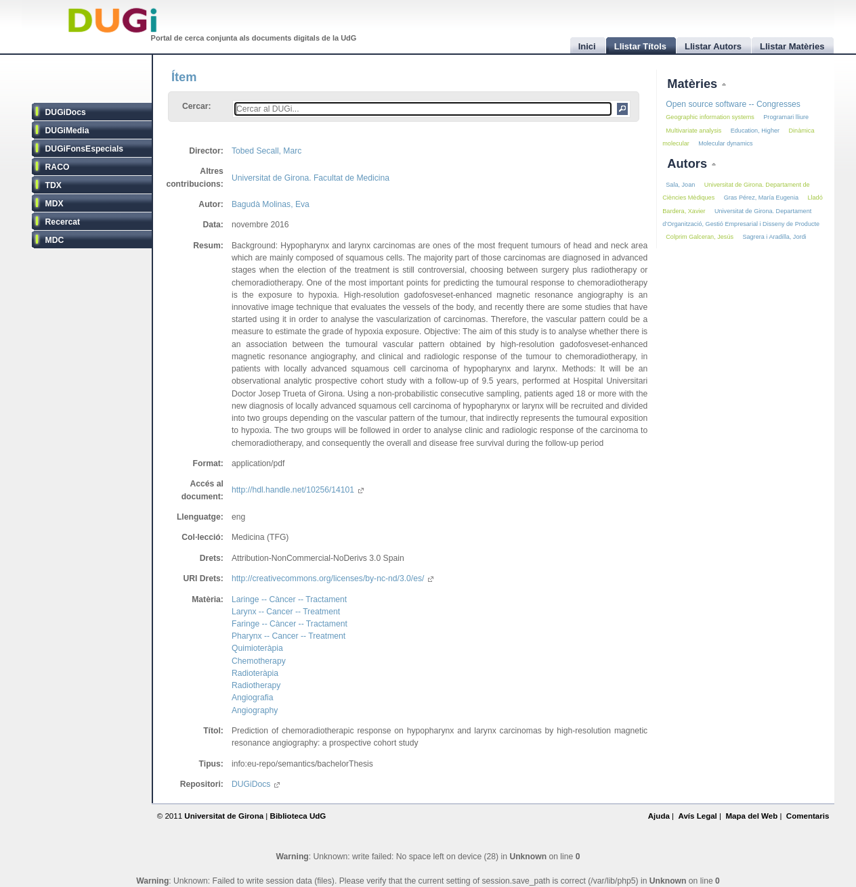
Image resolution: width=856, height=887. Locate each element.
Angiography (255, 710)
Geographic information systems (710, 117)
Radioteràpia (255, 673)
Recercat (62, 222)
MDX (54, 203)
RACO (57, 167)
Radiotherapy (256, 685)
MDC (54, 240)
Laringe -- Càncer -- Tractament (289, 599)
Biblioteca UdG (298, 816)
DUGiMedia (67, 130)
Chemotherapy (259, 661)
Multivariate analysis (693, 130)
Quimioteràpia (257, 648)
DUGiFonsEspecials (84, 149)
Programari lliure (786, 117)
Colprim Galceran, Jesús (699, 236)
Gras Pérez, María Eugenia (761, 197)
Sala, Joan (680, 184)
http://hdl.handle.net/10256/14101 (298, 490)
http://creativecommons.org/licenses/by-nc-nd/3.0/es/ (332, 578)
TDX (53, 185)
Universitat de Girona (223, 816)
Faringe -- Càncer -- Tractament (289, 624)
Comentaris (808, 816)
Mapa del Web (751, 816)
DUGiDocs (65, 112)
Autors (688, 163)
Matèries (694, 83)
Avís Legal (697, 816)
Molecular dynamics (725, 143)
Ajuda (659, 816)
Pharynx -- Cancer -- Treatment (288, 636)
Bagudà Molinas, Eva (270, 204)
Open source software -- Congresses (733, 104)
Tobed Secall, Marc (266, 151)
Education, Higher (755, 130)
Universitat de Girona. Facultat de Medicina (310, 178)
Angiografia (253, 697)
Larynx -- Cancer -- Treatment (286, 611)
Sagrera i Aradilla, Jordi (774, 236)
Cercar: (196, 106)
